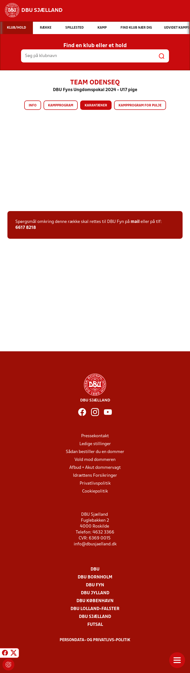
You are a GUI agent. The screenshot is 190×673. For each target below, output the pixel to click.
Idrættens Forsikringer (95, 476)
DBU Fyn (95, 585)
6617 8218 (25, 228)
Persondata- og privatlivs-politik (95, 640)
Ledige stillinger (95, 444)
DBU (95, 569)
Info (33, 105)
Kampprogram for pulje (140, 105)
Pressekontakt (95, 436)
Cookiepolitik (95, 491)
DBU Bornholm (95, 577)
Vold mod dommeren (95, 460)
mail (135, 222)
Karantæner (96, 105)
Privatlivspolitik (95, 483)
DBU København (95, 601)
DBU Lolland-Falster (95, 609)
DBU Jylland (95, 593)
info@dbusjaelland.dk (95, 544)
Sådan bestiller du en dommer (95, 452)
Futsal (95, 625)
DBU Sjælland (95, 617)
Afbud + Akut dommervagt (95, 468)
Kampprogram (60, 105)
